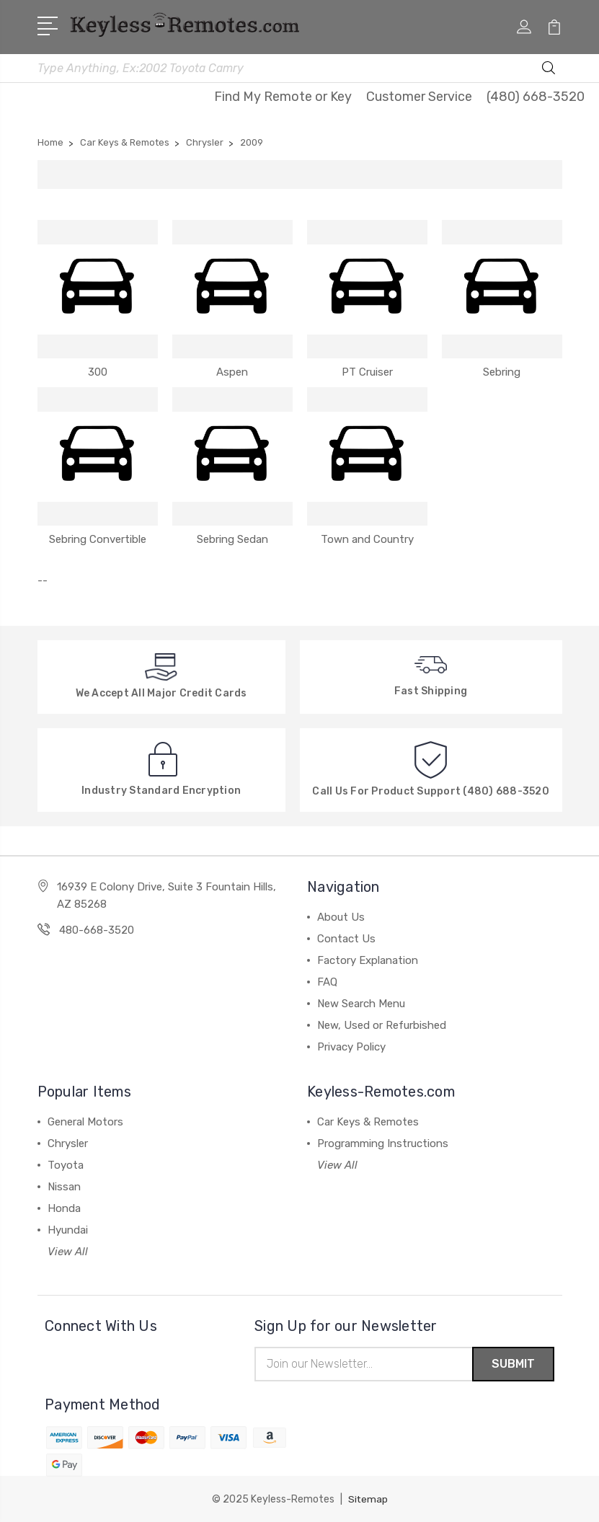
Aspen (232, 370)
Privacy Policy (351, 1045)
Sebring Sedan (232, 537)
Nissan (64, 1185)
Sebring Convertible (97, 537)
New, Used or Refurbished (381, 1023)
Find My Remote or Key (283, 95)
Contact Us (346, 937)
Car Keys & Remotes (368, 1120)
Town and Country (367, 537)
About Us (341, 915)
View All (68, 1250)
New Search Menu (361, 1002)
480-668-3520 (96, 928)
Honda (64, 1206)
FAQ (327, 980)
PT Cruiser (367, 370)
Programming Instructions (382, 1142)
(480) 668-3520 (536, 95)
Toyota (66, 1163)
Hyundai (68, 1228)
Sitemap (367, 1498)
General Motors (85, 1120)
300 (97, 370)
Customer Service (419, 95)
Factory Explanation (367, 958)
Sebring (501, 370)
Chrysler (68, 1142)
